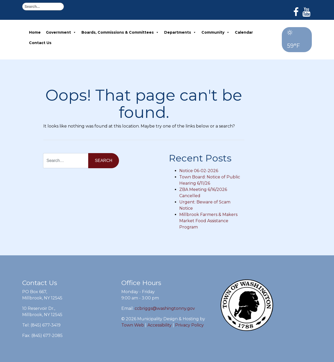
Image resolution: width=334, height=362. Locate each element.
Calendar (244, 32)
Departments (180, 32)
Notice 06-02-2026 (198, 170)
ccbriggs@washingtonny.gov (165, 308)
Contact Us (40, 42)
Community (215, 32)
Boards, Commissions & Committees (120, 32)
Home (35, 32)
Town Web (132, 325)
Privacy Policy (189, 325)
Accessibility (159, 325)
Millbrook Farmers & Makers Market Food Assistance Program (208, 221)
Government (61, 32)
